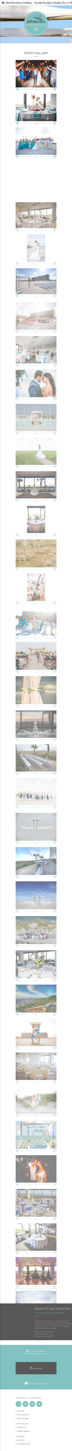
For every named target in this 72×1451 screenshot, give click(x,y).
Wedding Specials (23, 1431)
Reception (20, 1440)
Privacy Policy (37, 1398)
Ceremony (21, 1436)
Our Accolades (22, 1418)
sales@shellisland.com (38, 1384)
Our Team (20, 1411)
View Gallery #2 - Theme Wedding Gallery (36, 1292)
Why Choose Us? (23, 1415)
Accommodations (23, 1444)
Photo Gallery (22, 1424)
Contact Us (21, 1427)
